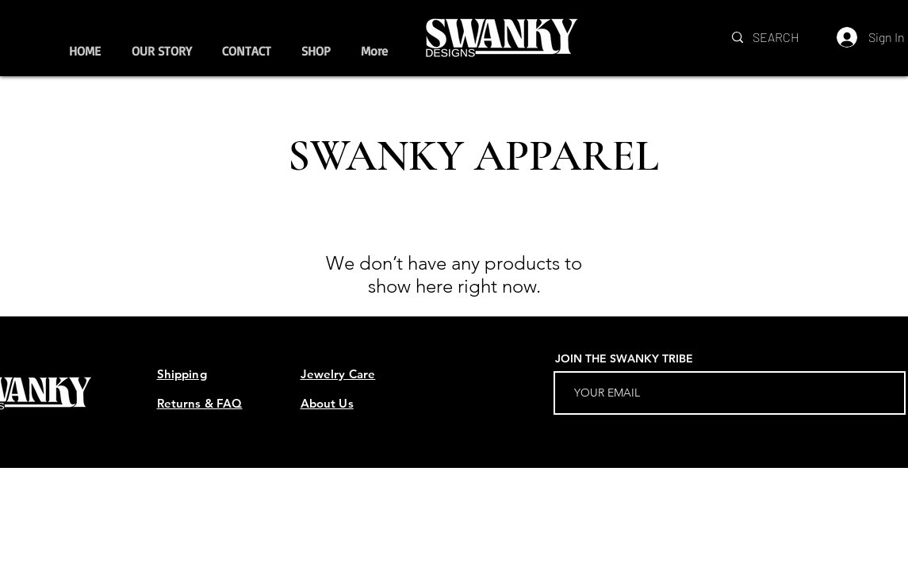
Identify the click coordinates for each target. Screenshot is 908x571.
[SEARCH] (778, 37)
